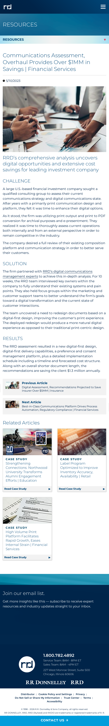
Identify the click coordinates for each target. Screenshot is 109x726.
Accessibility (54, 701)
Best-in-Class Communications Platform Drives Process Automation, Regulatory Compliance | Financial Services (54, 405)
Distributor (28, 694)
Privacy (80, 694)
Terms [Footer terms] (87, 697)
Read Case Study (28, 488)
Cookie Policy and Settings (55, 694)
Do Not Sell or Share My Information (37, 697)
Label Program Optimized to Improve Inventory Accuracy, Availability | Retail (79, 469)
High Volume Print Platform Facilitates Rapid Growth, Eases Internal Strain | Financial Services (26, 540)
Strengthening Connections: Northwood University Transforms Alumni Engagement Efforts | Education (26, 472)
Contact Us (52, 720)
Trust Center (71, 697)
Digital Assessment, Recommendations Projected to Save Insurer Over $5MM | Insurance (54, 386)
